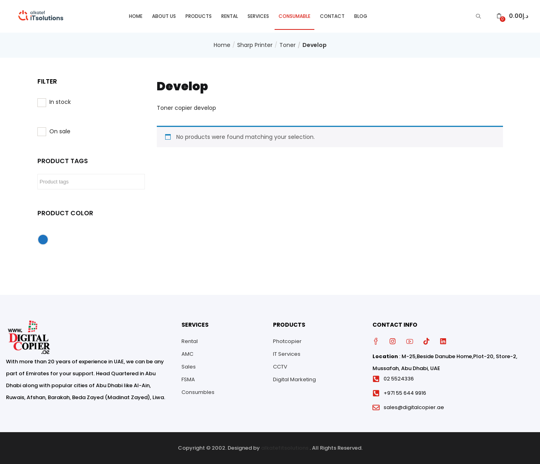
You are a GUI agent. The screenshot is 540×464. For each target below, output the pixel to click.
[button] (512, 16)
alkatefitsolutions (284, 448)
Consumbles (197, 392)
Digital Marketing (294, 379)
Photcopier (287, 341)
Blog (360, 16)
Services (258, 16)
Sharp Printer (255, 45)
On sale (59, 131)
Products (198, 16)
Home (135, 16)
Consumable (294, 16)
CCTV (280, 366)
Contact (332, 16)
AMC (187, 354)
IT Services (286, 354)
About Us (164, 16)
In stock (60, 102)
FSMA (188, 379)
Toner (287, 45)
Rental (229, 16)
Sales (188, 366)
